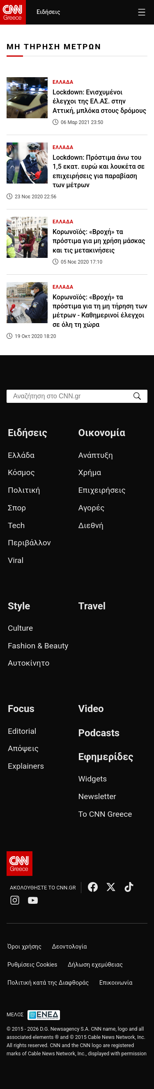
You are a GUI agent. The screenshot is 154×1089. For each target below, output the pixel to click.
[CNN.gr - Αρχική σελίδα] (19, 863)
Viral (15, 560)
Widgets (92, 778)
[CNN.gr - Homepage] (13, 12)
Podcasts (99, 733)
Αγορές (91, 507)
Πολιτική (24, 490)
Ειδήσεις (48, 12)
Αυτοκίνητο (28, 663)
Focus (21, 709)
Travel (92, 606)
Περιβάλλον (29, 542)
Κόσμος (21, 472)
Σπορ (17, 507)
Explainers (26, 766)
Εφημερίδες (105, 757)
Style (19, 606)
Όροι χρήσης (24, 946)
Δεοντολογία (69, 946)
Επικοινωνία (116, 982)
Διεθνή (90, 525)
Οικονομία (101, 433)
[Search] (137, 396)
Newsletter (97, 796)
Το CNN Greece (105, 814)
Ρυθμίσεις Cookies (32, 964)
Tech (16, 525)
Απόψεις (23, 748)
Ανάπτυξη (95, 455)
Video (91, 709)
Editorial (22, 731)
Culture (20, 628)
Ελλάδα (21, 455)
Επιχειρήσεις (102, 490)
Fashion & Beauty (38, 645)
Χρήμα (89, 472)
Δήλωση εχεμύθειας (95, 964)
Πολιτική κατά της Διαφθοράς (48, 982)
